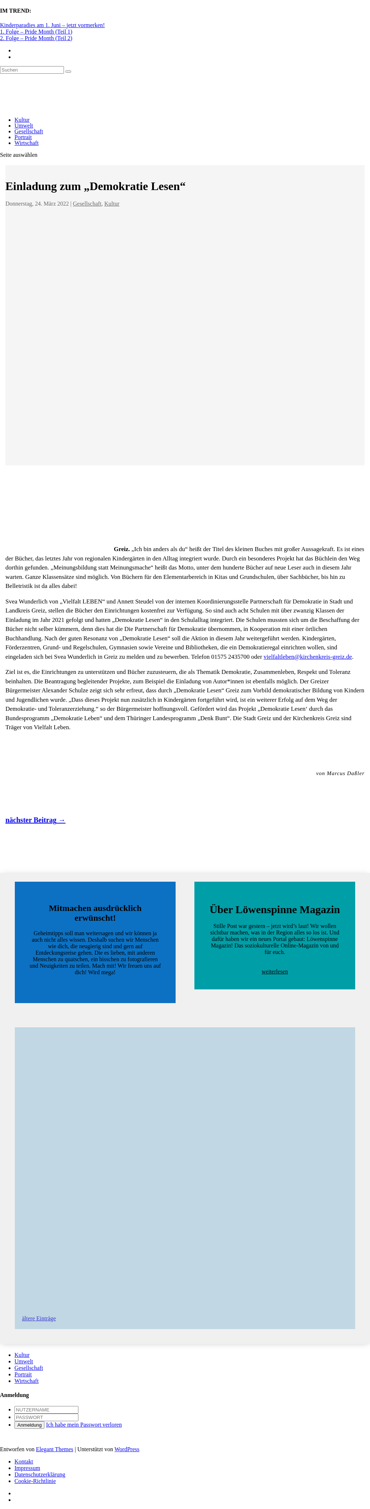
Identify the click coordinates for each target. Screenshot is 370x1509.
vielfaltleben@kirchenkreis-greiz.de (308, 656)
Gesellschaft (28, 131)
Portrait (23, 137)
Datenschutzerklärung (39, 1474)
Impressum (27, 1468)
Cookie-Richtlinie (35, 1481)
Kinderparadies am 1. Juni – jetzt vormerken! (52, 25)
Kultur (22, 120)
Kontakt (23, 1461)
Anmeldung (29, 1425)
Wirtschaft (26, 143)
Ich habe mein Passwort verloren (84, 1425)
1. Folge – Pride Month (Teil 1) (36, 32)
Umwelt (23, 125)
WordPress (127, 1449)
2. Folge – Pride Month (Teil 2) (36, 38)
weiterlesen (275, 971)
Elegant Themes (54, 1449)
